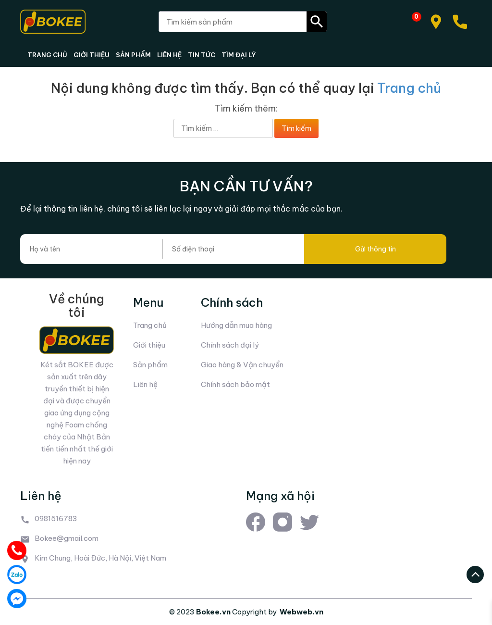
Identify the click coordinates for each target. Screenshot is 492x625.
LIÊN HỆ (169, 55)
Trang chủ (409, 88)
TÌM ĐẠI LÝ (238, 55)
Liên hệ (145, 384)
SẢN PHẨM (133, 55)
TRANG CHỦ (47, 55)
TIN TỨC (201, 55)
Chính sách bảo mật (235, 384)
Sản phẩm (150, 364)
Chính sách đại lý (230, 345)
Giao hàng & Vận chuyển (242, 364)
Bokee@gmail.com (66, 538)
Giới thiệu (149, 345)
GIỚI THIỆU (92, 55)
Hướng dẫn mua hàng (236, 325)
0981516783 (56, 518)
